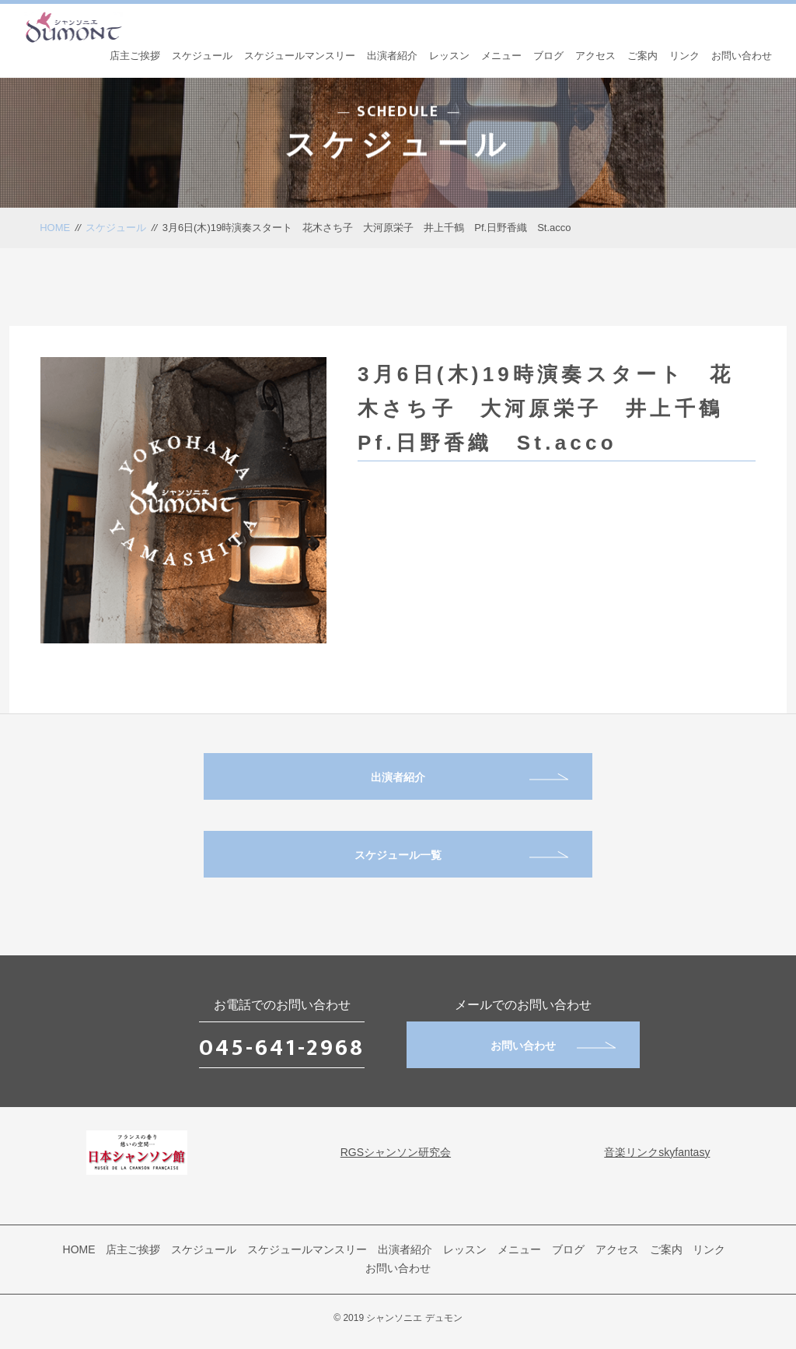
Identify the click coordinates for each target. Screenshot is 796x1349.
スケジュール (202, 55)
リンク (684, 55)
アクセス (595, 55)
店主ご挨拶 (135, 55)
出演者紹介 (392, 55)
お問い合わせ (741, 55)
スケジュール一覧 (461, 855)
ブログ (548, 55)
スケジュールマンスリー (299, 55)
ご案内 (642, 55)
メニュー (501, 55)
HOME (55, 227)
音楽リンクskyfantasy (657, 1152)
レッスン (449, 55)
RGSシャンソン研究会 (395, 1152)
